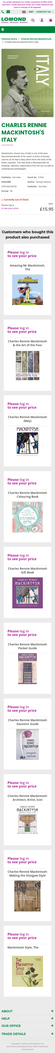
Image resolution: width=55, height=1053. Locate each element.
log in (11, 205)
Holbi (34, 1046)
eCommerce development (18, 1046)
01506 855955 (3, 12)
